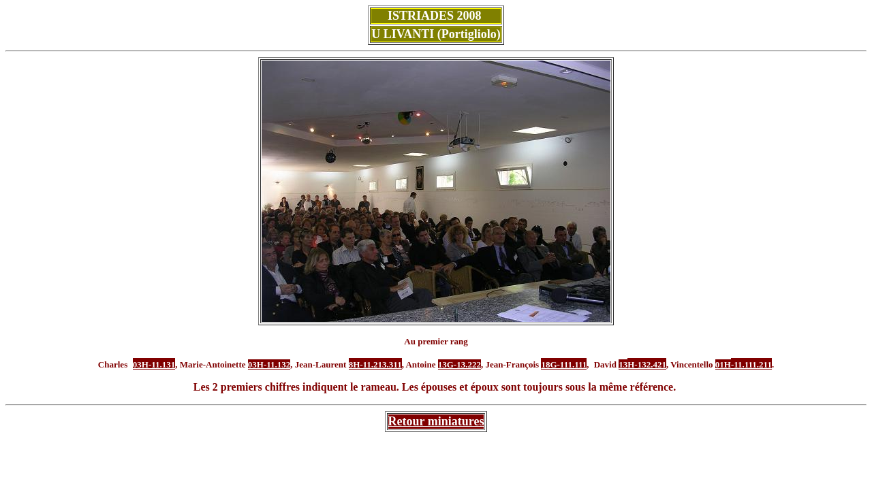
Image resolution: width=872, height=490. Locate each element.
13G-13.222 (459, 364)
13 (623, 364)
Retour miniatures (436, 421)
